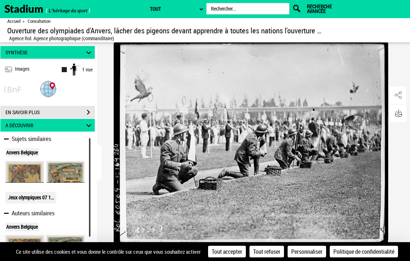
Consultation (39, 21)
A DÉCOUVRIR (49, 125)
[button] (48, 88)
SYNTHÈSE (49, 52)
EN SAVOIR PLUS (50, 112)
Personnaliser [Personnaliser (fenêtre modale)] (306, 252)
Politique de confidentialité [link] (363, 252)
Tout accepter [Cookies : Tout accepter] (227, 252)
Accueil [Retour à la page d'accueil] (14, 21)
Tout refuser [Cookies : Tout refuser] (266, 252)
